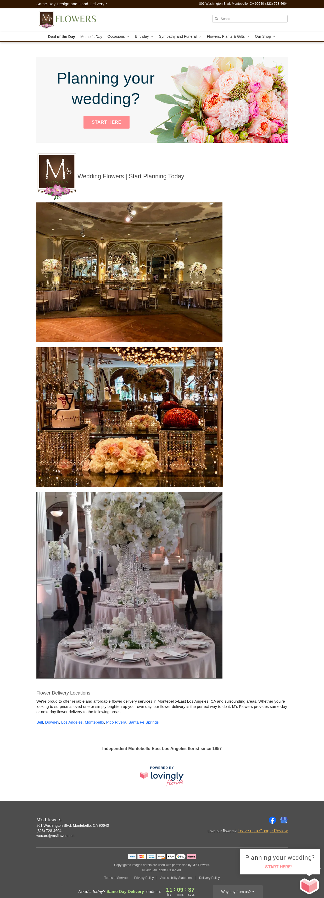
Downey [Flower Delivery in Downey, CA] (52, 722)
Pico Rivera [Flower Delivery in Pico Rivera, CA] (116, 722)
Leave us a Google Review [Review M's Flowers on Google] (263, 831)
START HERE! (278, 866)
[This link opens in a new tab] (162, 776)
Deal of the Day (61, 37)
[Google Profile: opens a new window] (284, 820)
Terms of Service (115, 877)
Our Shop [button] (265, 36)
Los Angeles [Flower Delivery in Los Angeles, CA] (72, 722)
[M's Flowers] (74, 20)
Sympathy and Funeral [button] (180, 36)
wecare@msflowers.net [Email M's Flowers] (55, 836)
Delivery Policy (209, 877)
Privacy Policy (144, 877)
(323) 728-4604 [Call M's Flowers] (49, 831)
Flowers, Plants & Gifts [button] (228, 36)
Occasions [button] (119, 36)
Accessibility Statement (176, 877)
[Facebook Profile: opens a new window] (272, 820)
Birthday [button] (144, 36)
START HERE (106, 122)
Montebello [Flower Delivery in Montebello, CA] (94, 722)
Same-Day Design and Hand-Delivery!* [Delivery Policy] (71, 4)
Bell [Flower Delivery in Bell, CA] (39, 722)
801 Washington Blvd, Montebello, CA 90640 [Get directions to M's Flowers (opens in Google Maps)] (72, 825)
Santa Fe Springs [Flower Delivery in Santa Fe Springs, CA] (144, 722)
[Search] (250, 19)
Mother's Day (91, 37)
